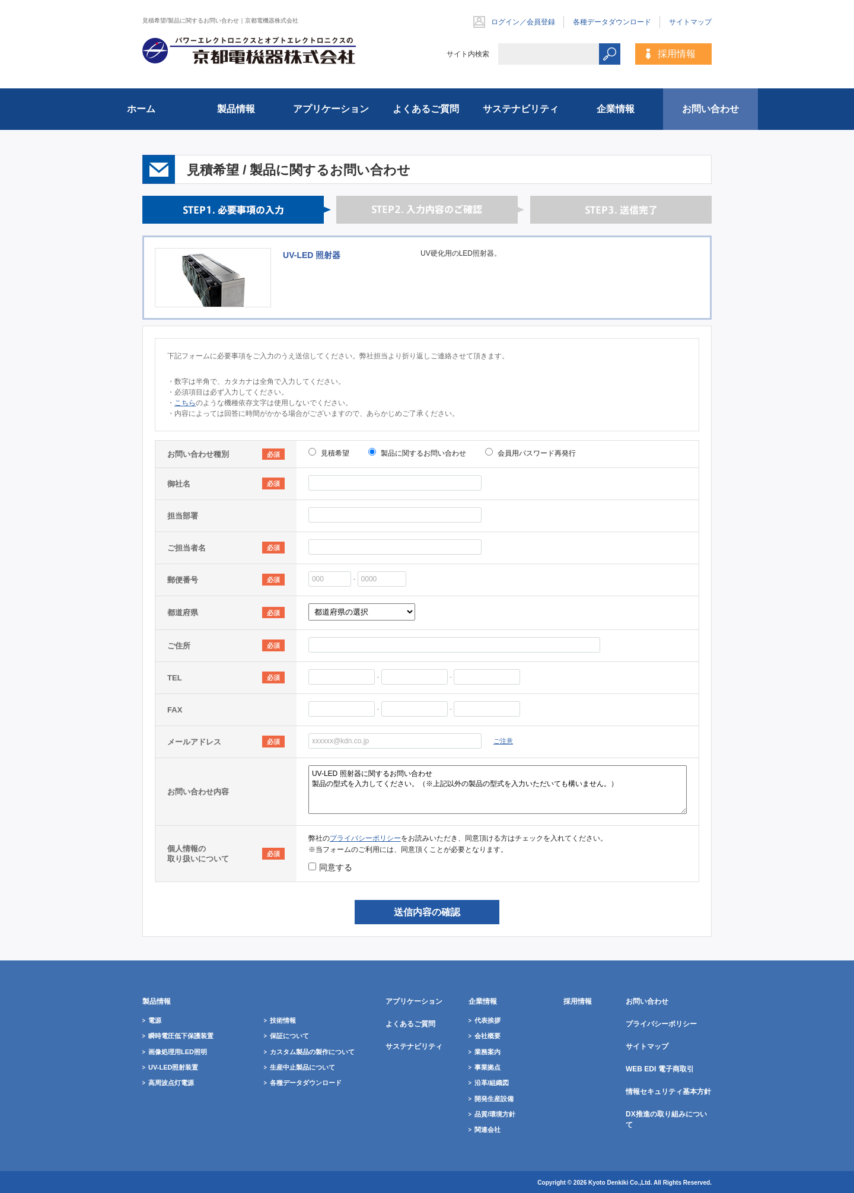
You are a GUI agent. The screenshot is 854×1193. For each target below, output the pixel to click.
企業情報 (616, 109)
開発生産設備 (494, 1098)
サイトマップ (690, 22)
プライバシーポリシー (365, 838)
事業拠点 (487, 1067)
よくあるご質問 (426, 109)
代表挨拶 (487, 1020)
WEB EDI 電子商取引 (660, 1069)
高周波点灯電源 (171, 1082)
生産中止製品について (302, 1067)
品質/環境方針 (494, 1114)
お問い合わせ (710, 109)
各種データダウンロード (612, 22)
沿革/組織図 (491, 1082)
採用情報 (677, 54)
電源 (154, 1020)
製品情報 (236, 109)
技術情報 (283, 1020)
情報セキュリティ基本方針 (668, 1091)
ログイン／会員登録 (523, 22)
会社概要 (487, 1035)
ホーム (141, 109)
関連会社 (487, 1129)
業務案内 (487, 1051)
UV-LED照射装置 (173, 1067)
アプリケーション (331, 109)
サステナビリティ (521, 109)
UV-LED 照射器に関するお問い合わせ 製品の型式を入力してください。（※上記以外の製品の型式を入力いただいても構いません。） (497, 789)
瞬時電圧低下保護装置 (181, 1035)
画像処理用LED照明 (177, 1051)
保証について (289, 1035)
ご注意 (503, 741)
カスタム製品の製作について (312, 1051)
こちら (185, 403)
